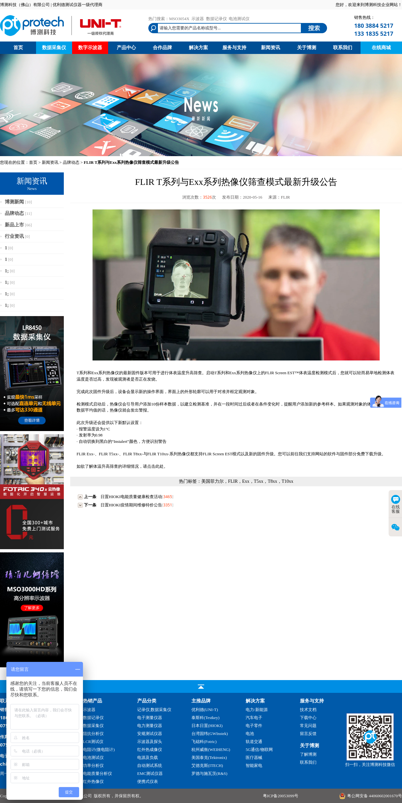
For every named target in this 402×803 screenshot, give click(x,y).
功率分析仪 (93, 765)
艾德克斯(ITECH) (207, 765)
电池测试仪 (239, 18)
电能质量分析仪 (97, 773)
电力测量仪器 (149, 725)
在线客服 (395, 504)
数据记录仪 (216, 18)
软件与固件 (338, 453)
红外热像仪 (93, 781)
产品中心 (126, 47)
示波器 (197, 18)
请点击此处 (153, 466)
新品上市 (14, 224)
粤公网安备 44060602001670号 (374, 795)
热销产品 (92, 700)
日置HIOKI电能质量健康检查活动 (131, 496)
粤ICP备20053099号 (280, 795)
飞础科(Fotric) (204, 741)
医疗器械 (254, 757)
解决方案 (198, 47)
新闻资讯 (270, 47)
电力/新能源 (257, 709)
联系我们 (342, 47)
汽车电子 (254, 717)
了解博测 (308, 754)
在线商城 (381, 47)
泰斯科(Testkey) (205, 717)
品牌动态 (71, 162)
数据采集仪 (54, 47)
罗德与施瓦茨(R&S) (209, 773)
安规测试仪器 (149, 733)
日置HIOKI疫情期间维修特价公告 (131, 505)
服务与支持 (234, 47)
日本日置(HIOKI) (206, 725)
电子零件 (254, 725)
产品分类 (146, 700)
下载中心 (308, 717)
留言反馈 (308, 733)
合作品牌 (162, 47)
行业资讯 (14, 236)
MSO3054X (179, 18)
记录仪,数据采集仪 (154, 709)
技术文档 (308, 709)
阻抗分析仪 (93, 733)
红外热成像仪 (149, 749)
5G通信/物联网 (259, 749)
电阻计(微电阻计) (99, 749)
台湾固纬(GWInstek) (209, 733)
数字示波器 (90, 47)
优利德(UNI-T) (204, 709)
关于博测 (306, 47)
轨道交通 (254, 741)
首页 (18, 47)
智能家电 (254, 765)
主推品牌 (201, 700)
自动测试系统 (149, 765)
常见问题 (308, 725)
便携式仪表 (147, 781)
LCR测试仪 (93, 741)
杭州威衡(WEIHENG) (210, 749)
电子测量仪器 (149, 717)
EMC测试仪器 (150, 773)
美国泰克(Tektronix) (209, 757)
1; (7, 270)
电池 (250, 733)
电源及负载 (147, 757)
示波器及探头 (149, 741)
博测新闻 (14, 201)
